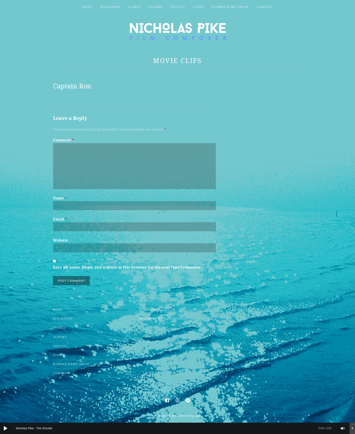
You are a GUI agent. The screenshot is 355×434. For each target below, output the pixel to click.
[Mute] (342, 428)
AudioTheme (189, 416)
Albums (156, 7)
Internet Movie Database (163, 318)
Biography (110, 7)
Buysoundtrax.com (157, 309)
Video (198, 7)
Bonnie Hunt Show (230, 7)
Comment (63, 140)
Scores (134, 7)
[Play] (5, 428)
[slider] (173, 428)
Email (60, 219)
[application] (177, 428)
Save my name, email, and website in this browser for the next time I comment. (127, 267)
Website (60, 240)
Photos (178, 7)
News (87, 7)
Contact (265, 7)
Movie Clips (177, 60)
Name (60, 198)
